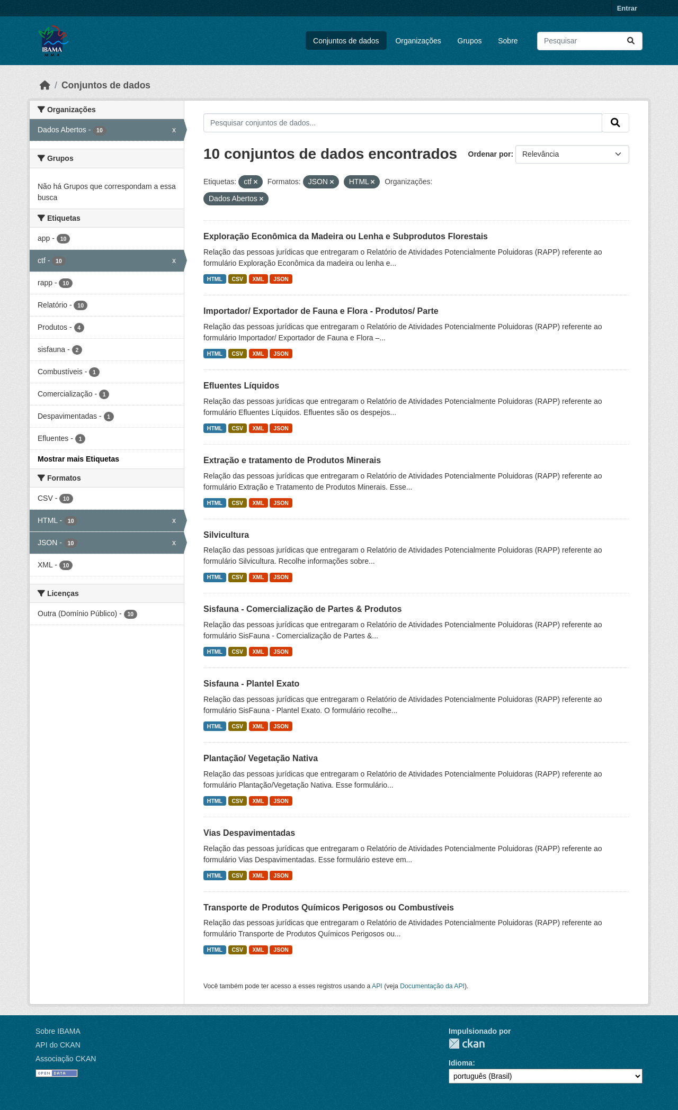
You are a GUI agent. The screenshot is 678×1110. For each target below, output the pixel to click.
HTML (214, 279)
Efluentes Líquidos (241, 385)
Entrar (627, 8)
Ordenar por (489, 154)
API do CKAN (58, 1045)
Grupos (470, 41)
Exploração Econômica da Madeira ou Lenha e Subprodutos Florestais (345, 236)
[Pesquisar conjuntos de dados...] (590, 41)
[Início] (45, 85)
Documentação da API (432, 986)
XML (258, 279)
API (377, 986)
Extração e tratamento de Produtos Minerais (292, 460)
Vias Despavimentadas (249, 832)
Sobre (508, 41)
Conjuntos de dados (346, 41)
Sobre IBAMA (58, 1031)
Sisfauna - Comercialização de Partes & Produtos (302, 608)
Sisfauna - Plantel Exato (251, 683)
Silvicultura (226, 534)
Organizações (418, 41)
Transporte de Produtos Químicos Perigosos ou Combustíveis (328, 907)
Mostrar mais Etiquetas (78, 459)
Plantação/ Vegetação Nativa (260, 758)
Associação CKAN (65, 1058)
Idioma (460, 1063)
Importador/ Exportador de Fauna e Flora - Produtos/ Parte (321, 310)
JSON (281, 279)
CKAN (467, 1043)
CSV (238, 279)
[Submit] (630, 41)
